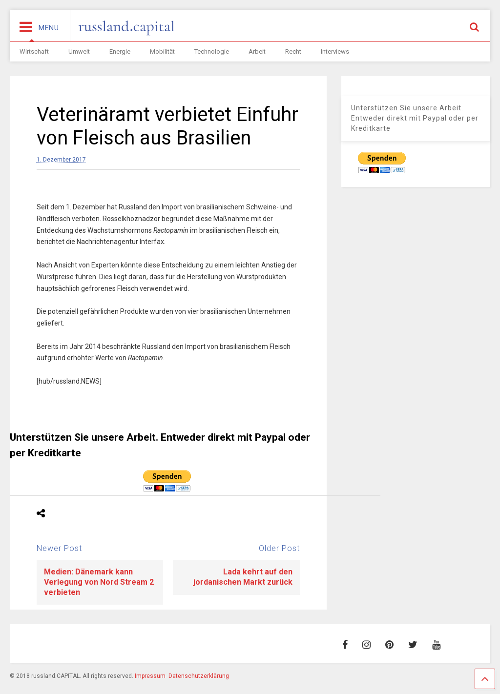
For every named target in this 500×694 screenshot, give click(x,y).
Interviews (335, 51)
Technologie (211, 51)
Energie (119, 51)
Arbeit (257, 51)
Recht (293, 51)
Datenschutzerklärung (198, 676)
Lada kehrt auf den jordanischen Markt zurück (242, 577)
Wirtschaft (34, 51)
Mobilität (162, 51)
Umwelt (79, 51)
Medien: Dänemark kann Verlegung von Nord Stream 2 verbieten (99, 582)
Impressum (150, 676)
